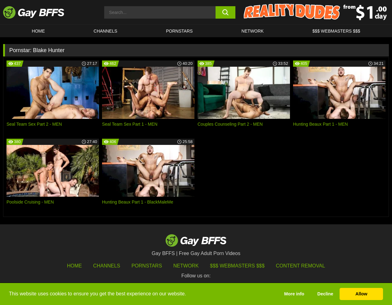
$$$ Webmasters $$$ (336, 31)
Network (253, 31)
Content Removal (300, 265)
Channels (106, 265)
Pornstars (146, 265)
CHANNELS (105, 31)
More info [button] (294, 293)
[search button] (225, 12)
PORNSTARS (179, 31)
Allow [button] (361, 293)
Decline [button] (325, 293)
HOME (38, 31)
